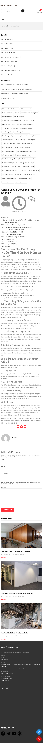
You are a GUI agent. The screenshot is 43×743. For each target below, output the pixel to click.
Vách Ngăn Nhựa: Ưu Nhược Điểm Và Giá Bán (14, 85)
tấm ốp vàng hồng (28, 166)
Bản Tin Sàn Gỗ (5, 48)
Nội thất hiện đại (7, 116)
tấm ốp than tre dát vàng (22, 155)
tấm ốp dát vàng (20, 140)
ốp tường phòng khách (9, 178)
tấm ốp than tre (7, 155)
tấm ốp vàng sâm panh (9, 170)
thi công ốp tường (7, 136)
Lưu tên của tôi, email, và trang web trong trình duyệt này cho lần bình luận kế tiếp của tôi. (20, 483)
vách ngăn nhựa (34, 170)
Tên (3, 459)
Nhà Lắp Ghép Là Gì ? (7, 98)
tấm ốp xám (22, 170)
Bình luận (4, 487)
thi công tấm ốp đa (26, 128)
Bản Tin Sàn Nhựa (16, 26)
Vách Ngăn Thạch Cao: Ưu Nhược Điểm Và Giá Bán (16, 89)
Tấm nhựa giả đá (7, 140)
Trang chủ (4, 26)
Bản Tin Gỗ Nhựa (6, 39)
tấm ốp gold (31, 140)
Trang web (4, 473)
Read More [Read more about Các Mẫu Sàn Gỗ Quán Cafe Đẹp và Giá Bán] (4, 639)
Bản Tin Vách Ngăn (7, 66)
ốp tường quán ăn (7, 182)
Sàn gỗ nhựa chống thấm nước (11, 120)
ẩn (7, 217)
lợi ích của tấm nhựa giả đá (29, 113)
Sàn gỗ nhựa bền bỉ (20, 116)
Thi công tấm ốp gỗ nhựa (10, 128)
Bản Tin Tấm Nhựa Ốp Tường (10, 57)
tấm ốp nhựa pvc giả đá (24, 143)
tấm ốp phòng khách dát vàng (26, 151)
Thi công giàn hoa (29, 120)
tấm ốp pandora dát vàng (22, 147)
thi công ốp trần (7, 132)
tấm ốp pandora (7, 147)
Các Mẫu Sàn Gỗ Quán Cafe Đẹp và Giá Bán (14, 93)
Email (3, 466)
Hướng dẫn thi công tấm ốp (10, 113)
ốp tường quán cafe (25, 178)
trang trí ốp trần (34, 136)
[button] (18, 426)
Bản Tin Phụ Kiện (6, 44)
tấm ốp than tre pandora (9, 163)
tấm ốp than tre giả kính (9, 159)
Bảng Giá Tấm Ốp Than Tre (10, 109)
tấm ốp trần (5, 166)
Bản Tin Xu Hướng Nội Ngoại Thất (11, 70)
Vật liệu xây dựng (7, 174)
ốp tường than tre (21, 182)
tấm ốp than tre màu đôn (27, 159)
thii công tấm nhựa (21, 136)
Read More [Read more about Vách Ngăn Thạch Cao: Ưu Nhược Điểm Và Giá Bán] (4, 599)
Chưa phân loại (5, 75)
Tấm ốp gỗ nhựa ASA (8, 143)
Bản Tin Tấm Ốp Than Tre (9, 61)
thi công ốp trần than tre (21, 132)
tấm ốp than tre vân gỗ (27, 163)
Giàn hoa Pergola (26, 109)
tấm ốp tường (16, 166)
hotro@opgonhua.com (7, 673)
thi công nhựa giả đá (8, 124)
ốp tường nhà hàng (30, 174)
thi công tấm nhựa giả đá (25, 124)
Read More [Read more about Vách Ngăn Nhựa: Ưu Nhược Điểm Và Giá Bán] (4, 557)
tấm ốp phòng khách (8, 151)
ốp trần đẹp (18, 174)
